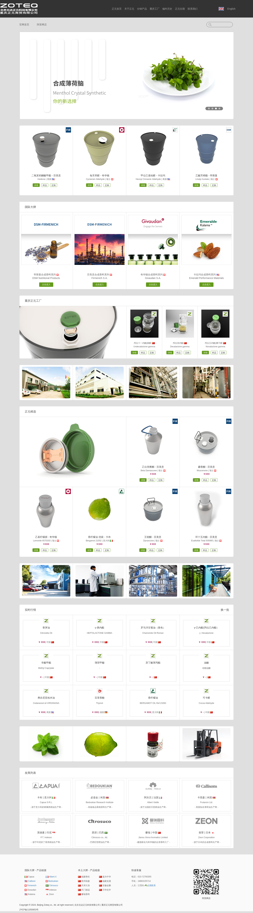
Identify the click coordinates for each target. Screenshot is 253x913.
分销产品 (142, 8)
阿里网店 (42, 24)
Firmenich (31, 885)
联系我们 (192, 8)
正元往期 (180, 8)
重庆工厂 (155, 8)
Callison (31, 881)
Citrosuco (53, 885)
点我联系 (151, 885)
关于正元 (129, 8)
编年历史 (167, 8)
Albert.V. (53, 876)
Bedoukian (53, 881)
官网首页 (24, 24)
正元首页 (117, 8)
